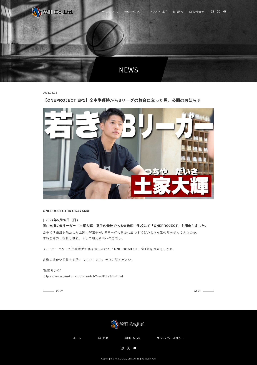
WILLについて (110, 11)
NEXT (197, 291)
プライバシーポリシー (170, 338)
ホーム (77, 338)
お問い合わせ (196, 11)
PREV (59, 291)
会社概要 (103, 338)
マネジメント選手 (157, 11)
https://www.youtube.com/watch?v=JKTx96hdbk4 (83, 276)
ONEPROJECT (133, 11)
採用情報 (178, 11)
